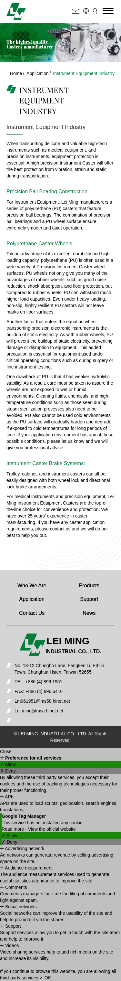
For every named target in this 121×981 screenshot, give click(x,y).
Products (89, 585)
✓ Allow (8, 764)
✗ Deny (8, 770)
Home (16, 73)
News (89, 613)
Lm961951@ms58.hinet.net (42, 701)
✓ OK (45, 977)
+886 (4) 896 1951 (43, 681)
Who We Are (31, 585)
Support (89, 599)
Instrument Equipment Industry (84, 73)
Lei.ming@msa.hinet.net (39, 710)
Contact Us (32, 613)
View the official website (52, 829)
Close (6, 751)
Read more (13, 829)
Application (37, 73)
